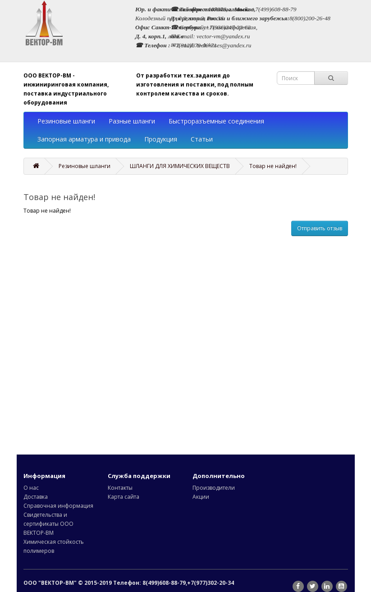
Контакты (120, 488)
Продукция (160, 139)
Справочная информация (58, 506)
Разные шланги (132, 121)
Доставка (35, 497)
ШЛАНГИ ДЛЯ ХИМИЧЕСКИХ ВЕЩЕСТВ (180, 166)
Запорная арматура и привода (84, 139)
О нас (31, 488)
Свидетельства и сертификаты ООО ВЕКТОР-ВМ (48, 524)
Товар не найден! (273, 166)
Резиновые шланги (66, 121)
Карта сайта (123, 497)
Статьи (202, 139)
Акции (200, 497)
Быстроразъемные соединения (216, 121)
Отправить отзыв (319, 228)
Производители (213, 488)
